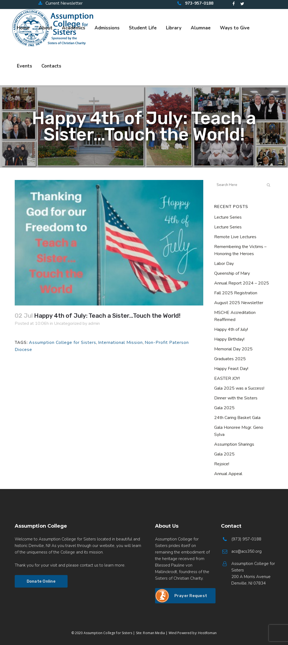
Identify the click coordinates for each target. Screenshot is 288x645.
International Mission (120, 343)
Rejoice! (221, 464)
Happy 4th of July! (231, 329)
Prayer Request (190, 595)
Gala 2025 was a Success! (239, 388)
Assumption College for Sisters (62, 343)
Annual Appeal (228, 474)
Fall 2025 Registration (235, 293)
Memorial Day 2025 (233, 349)
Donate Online (41, 581)
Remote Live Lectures (235, 237)
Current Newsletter (60, 3)
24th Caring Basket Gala (237, 418)
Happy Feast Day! (231, 369)
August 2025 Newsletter (238, 303)
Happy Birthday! (229, 339)
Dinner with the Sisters (235, 398)
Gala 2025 (224, 408)
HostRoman (207, 633)
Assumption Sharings (234, 444)
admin (94, 323)
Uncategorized (67, 323)
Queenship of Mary (232, 273)
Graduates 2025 (230, 359)
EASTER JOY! (227, 378)
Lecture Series (228, 217)
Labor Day (224, 264)
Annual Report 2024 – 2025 (241, 283)
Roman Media (154, 633)
